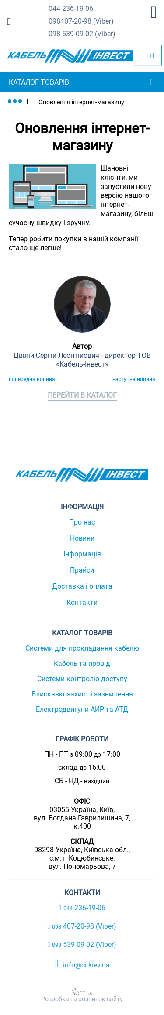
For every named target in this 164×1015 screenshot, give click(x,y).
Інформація (82, 554)
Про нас (82, 522)
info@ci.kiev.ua (82, 964)
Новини (82, 538)
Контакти (82, 602)
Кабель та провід (82, 663)
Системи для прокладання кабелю (82, 648)
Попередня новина (32, 379)
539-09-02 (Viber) (82, 34)
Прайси (82, 570)
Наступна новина (133, 379)
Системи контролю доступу (82, 679)
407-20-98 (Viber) (81, 21)
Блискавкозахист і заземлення (82, 694)
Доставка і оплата (82, 586)
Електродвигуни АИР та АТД (82, 709)
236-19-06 (71, 9)
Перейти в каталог (82, 395)
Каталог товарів (39, 82)
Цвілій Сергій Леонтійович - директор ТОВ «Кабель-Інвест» (82, 360)
